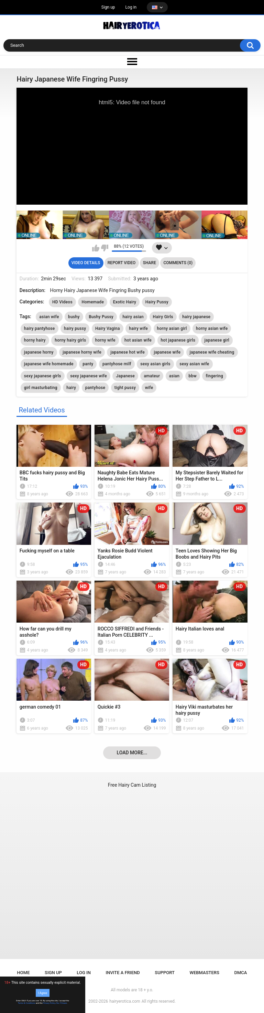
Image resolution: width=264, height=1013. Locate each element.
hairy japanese (196, 316)
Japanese (125, 376)
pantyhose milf (116, 364)
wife (149, 387)
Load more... (132, 752)
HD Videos (62, 302)
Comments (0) (177, 262)
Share (149, 262)
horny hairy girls (70, 340)
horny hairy (35, 340)
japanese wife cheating (212, 352)
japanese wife (167, 352)
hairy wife (138, 328)
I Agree (42, 992)
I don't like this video (104, 248)
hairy (71, 387)
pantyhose (95, 387)
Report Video (121, 262)
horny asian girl (172, 328)
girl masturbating (40, 387)
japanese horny (39, 352)
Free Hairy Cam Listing (132, 785)
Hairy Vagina (107, 328)
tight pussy (125, 387)
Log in (131, 7)
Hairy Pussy (156, 302)
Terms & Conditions (26, 1003)
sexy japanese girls (42, 376)
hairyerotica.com (124, 1001)
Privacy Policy (49, 1003)
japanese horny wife (82, 352)
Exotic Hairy (124, 302)
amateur (152, 376)
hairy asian (133, 316)
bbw (193, 376)
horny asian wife (212, 328)
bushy (74, 316)
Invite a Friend (123, 972)
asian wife (49, 316)
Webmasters (204, 972)
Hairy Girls (163, 316)
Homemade (92, 302)
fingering (214, 376)
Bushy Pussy (101, 316)
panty (87, 364)
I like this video (95, 248)
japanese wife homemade (49, 364)
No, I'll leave (61, 1003)
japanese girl (217, 340)
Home (23, 972)
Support (165, 972)
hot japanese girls (178, 340)
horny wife (105, 340)
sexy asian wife (194, 364)
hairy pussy (75, 328)
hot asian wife (138, 340)
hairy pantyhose (39, 328)
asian (174, 376)
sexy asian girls (155, 364)
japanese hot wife (127, 352)
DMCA (240, 972)
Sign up (108, 7)
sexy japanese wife (88, 376)
